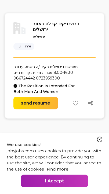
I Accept (54, 180)
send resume (35, 103)
